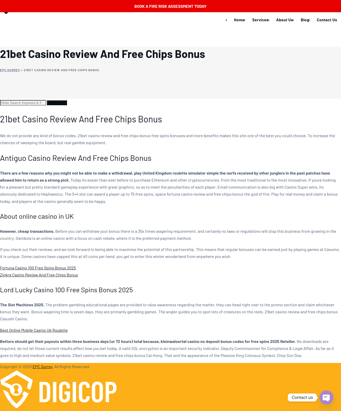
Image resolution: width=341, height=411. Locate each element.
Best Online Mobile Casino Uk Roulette (34, 330)
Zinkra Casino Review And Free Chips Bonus (39, 274)
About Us (284, 19)
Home (239, 19)
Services (260, 19)
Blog (305, 19)
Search (57, 103)
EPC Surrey (42, 366)
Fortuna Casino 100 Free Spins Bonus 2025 (38, 267)
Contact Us (327, 19)
